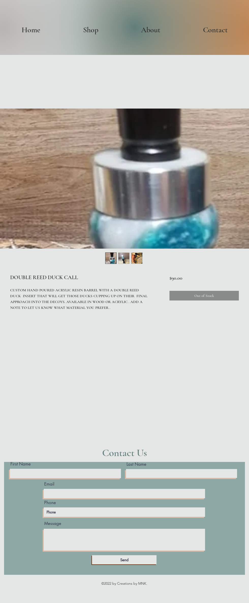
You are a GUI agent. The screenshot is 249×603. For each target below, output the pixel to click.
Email (49, 484)
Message (52, 523)
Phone (50, 503)
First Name (20, 464)
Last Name (136, 464)
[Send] (124, 559)
